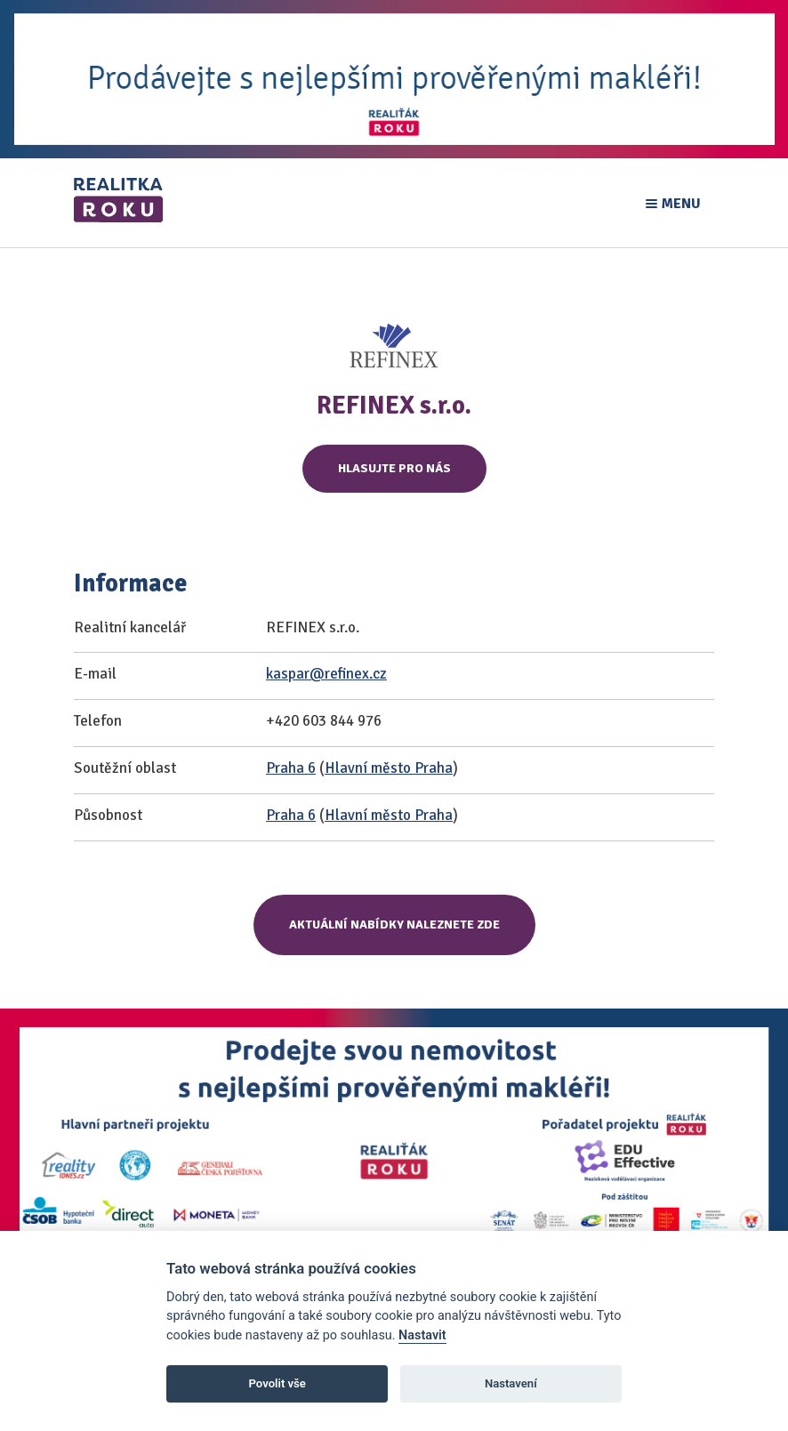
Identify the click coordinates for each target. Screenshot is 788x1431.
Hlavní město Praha (389, 768)
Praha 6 (291, 768)
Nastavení (511, 1383)
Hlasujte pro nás (394, 468)
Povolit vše (277, 1383)
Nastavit (422, 1335)
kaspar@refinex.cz (326, 673)
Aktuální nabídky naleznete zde (394, 924)
